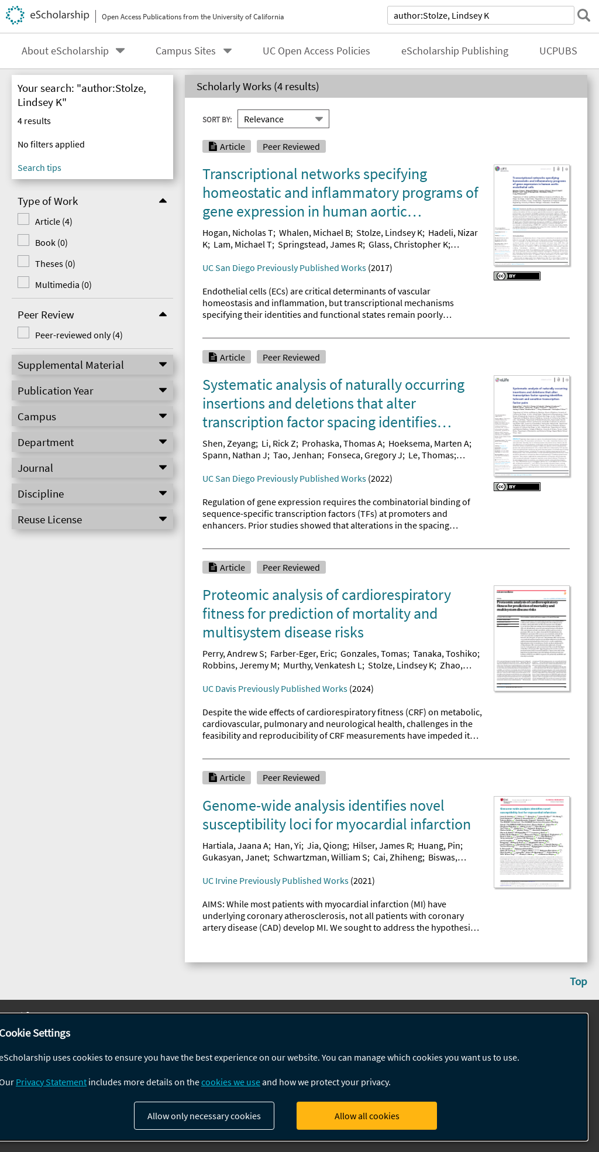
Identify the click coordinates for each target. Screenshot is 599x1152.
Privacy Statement (51, 1082)
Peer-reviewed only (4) (79, 335)
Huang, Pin (439, 845)
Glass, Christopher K (408, 244)
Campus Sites (186, 50)
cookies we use (230, 1082)
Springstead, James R (320, 244)
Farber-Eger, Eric (302, 653)
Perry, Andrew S (233, 653)
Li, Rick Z (278, 443)
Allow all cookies (367, 1116)
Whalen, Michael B (314, 232)
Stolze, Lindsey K (389, 232)
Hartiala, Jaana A (235, 845)
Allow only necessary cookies (204, 1116)
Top (578, 981)
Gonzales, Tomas (373, 653)
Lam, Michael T (243, 244)
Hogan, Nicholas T (237, 232)
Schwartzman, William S (320, 857)
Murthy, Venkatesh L (322, 665)
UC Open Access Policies (316, 50)
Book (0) (51, 242)
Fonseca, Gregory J (365, 455)
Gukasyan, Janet (234, 857)
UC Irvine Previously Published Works (275, 880)
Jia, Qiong (327, 845)
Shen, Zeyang (229, 443)
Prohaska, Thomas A (342, 443)
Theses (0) (55, 263)
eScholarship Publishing (454, 50)
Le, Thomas (431, 455)
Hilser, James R (382, 845)
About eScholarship (65, 50)
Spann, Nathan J (234, 455)
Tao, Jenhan (297, 455)
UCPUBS (558, 50)
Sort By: (217, 119)
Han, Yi (287, 845)
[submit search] (583, 15)
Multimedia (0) (63, 284)
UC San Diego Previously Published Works (284, 267)
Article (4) (54, 221)
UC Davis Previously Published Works (274, 688)
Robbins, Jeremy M (239, 665)
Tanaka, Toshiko (445, 653)
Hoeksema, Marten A (428, 443)
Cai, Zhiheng (397, 857)
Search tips (39, 167)
